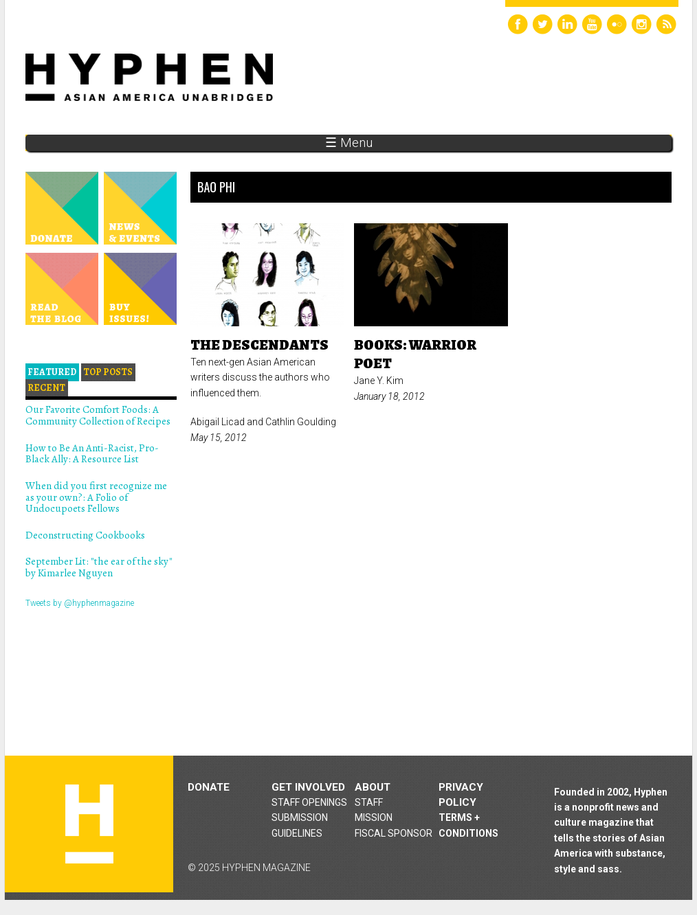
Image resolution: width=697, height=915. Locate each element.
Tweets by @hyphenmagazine (79, 603)
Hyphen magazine (89, 823)
